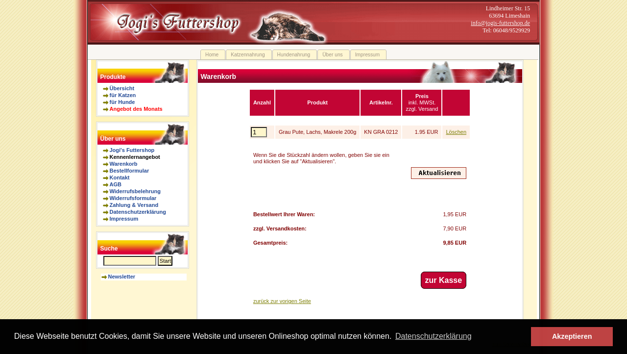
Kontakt (120, 177)
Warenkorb (124, 164)
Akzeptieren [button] (572, 336)
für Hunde (122, 102)
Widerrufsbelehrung (135, 191)
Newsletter (122, 276)
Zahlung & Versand (134, 205)
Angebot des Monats (136, 109)
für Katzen (123, 95)
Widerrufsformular (133, 198)
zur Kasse (443, 280)
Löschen (456, 132)
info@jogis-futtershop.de (500, 23)
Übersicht (122, 88)
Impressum (124, 219)
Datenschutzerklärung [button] (433, 336)
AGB (115, 184)
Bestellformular (129, 171)
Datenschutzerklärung (138, 212)
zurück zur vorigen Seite (282, 301)
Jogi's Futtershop (132, 150)
